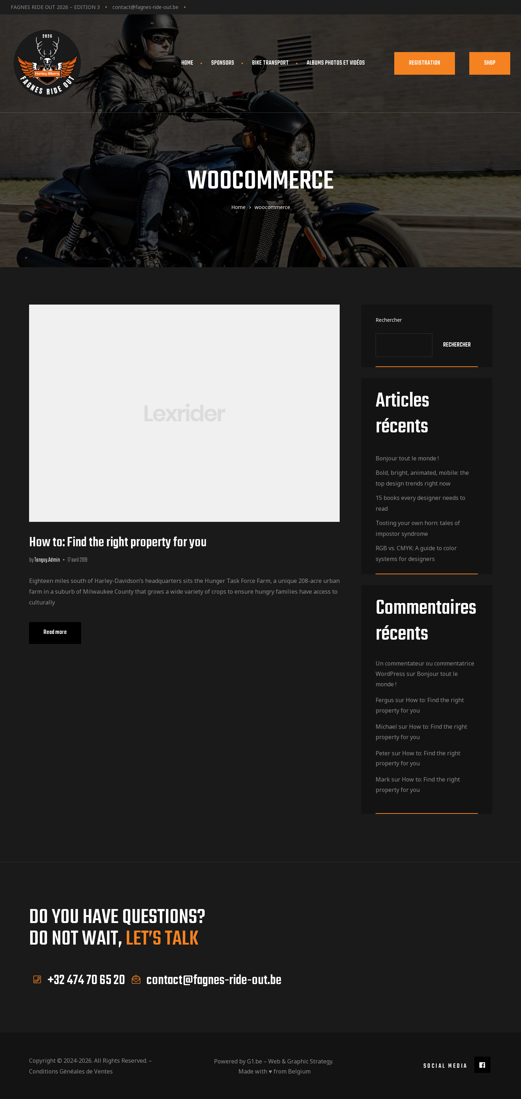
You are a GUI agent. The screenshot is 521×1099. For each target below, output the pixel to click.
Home (187, 63)
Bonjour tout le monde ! (407, 458)
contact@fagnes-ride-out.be (145, 7)
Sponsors (222, 63)
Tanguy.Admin (47, 560)
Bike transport (270, 63)
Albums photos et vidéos (339, 63)
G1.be (254, 1061)
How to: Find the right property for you (117, 543)
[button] (424, 63)
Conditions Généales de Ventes (71, 1071)
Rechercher (389, 319)
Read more (62, 629)
